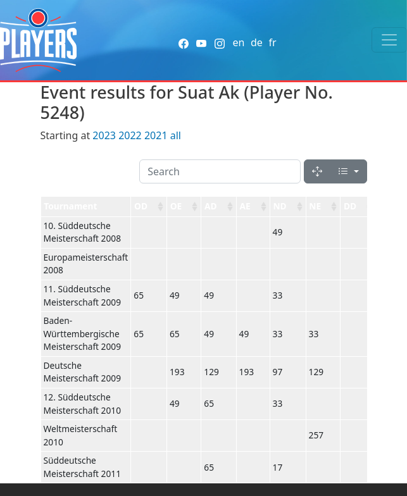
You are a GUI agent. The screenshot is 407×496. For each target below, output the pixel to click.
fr (272, 42)
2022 (130, 135)
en (238, 42)
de (257, 42)
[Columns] (348, 171)
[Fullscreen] (317, 171)
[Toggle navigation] (389, 40)
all (175, 135)
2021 (156, 135)
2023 (104, 135)
